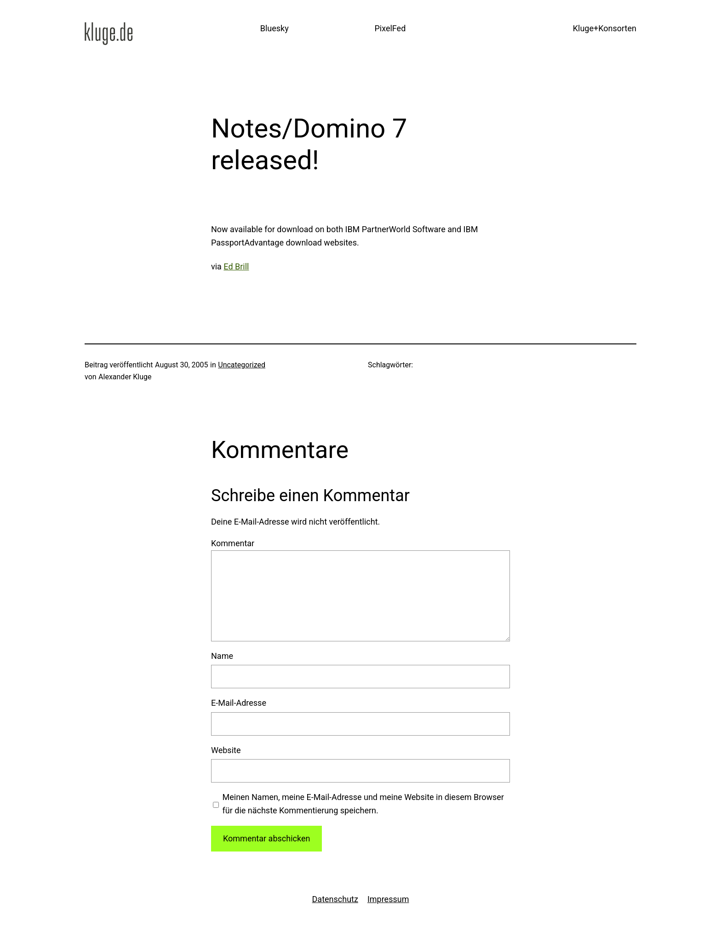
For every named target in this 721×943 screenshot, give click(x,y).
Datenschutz (335, 899)
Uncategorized (241, 364)
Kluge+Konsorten (604, 28)
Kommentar (232, 543)
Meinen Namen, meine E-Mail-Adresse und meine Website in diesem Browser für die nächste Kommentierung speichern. (363, 803)
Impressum (388, 899)
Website (225, 750)
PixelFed (390, 28)
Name (222, 656)
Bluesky (274, 28)
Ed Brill (236, 266)
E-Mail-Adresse (238, 703)
